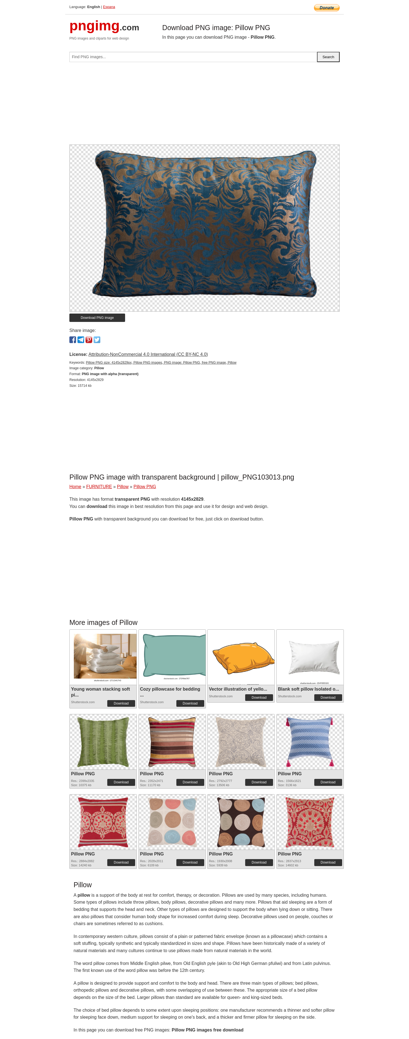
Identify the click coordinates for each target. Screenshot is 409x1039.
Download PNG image (97, 318)
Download (121, 703)
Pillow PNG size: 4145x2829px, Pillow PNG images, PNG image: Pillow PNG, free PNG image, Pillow (161, 363)
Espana (109, 7)
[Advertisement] (204, 106)
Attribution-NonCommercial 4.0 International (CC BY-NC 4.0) (148, 354)
